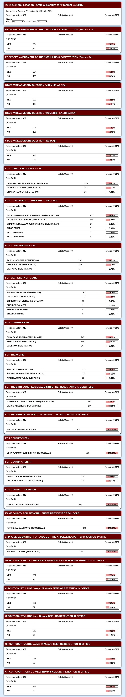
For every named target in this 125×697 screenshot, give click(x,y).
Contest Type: (30, 21)
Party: (8, 21)
